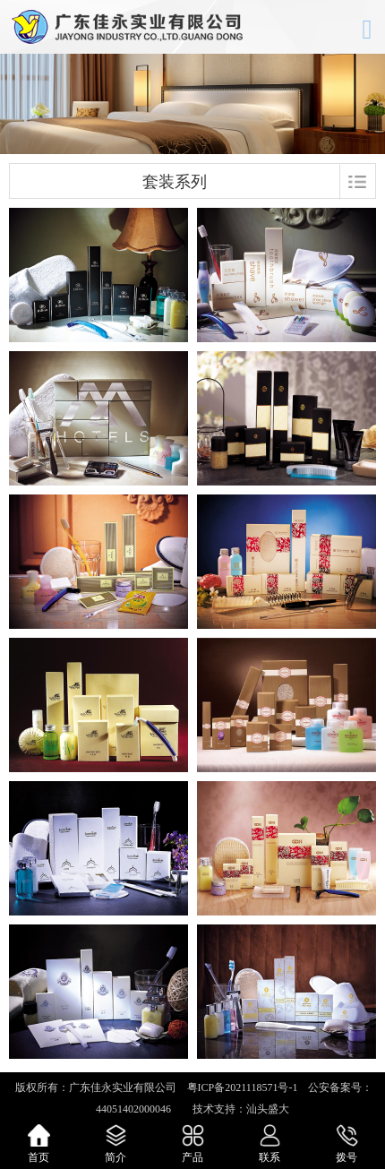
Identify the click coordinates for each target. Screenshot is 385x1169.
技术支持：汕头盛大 (235, 1109)
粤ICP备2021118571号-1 (242, 1087)
